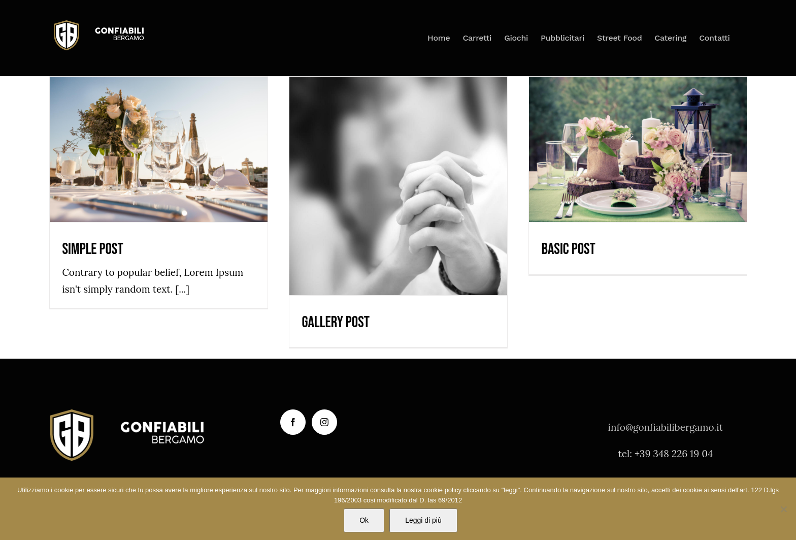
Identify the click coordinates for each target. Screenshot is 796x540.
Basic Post (568, 249)
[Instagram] (324, 422)
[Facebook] (293, 422)
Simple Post (92, 249)
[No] (783, 509)
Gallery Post (336, 322)
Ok (364, 520)
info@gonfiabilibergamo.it (665, 427)
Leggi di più (423, 520)
